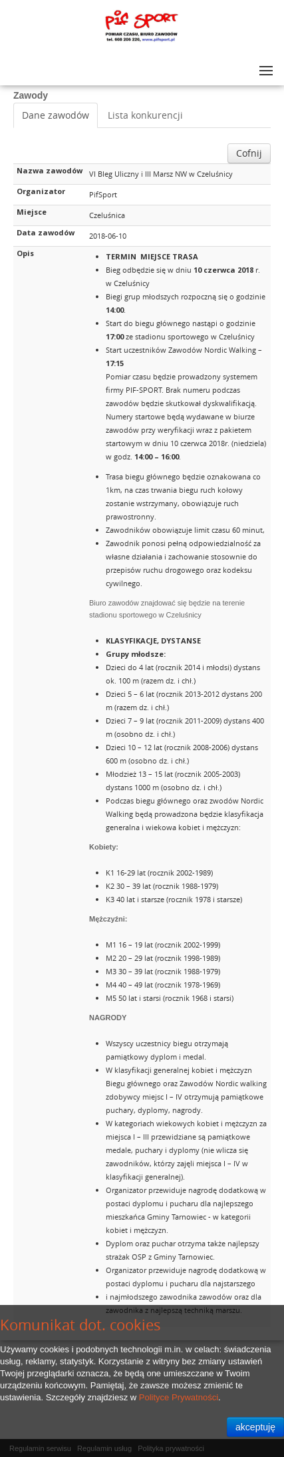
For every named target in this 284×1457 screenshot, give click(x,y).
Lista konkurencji (145, 115)
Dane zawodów (55, 115)
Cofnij (249, 153)
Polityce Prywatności (178, 1397)
